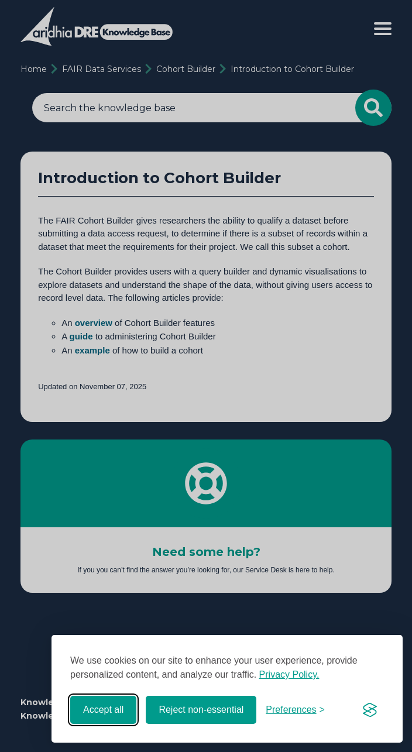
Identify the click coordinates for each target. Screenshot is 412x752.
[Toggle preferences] (295, 710)
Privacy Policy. (289, 674)
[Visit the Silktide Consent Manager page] (370, 710)
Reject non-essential (201, 710)
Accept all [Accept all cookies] (103, 710)
